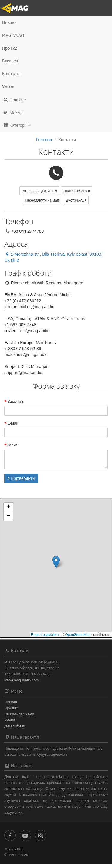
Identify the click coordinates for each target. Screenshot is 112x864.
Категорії (16, 125)
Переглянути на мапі (42, 200)
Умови (8, 86)
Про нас (10, 48)
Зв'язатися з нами (19, 714)
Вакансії (10, 61)
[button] (56, 99)
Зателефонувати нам (39, 191)
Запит (12, 445)
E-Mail (12, 423)
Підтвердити (21, 478)
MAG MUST (13, 35)
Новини (9, 22)
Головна (44, 139)
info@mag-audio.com (21, 680)
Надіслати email (76, 191)
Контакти (10, 73)
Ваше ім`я (15, 401)
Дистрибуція (76, 200)
